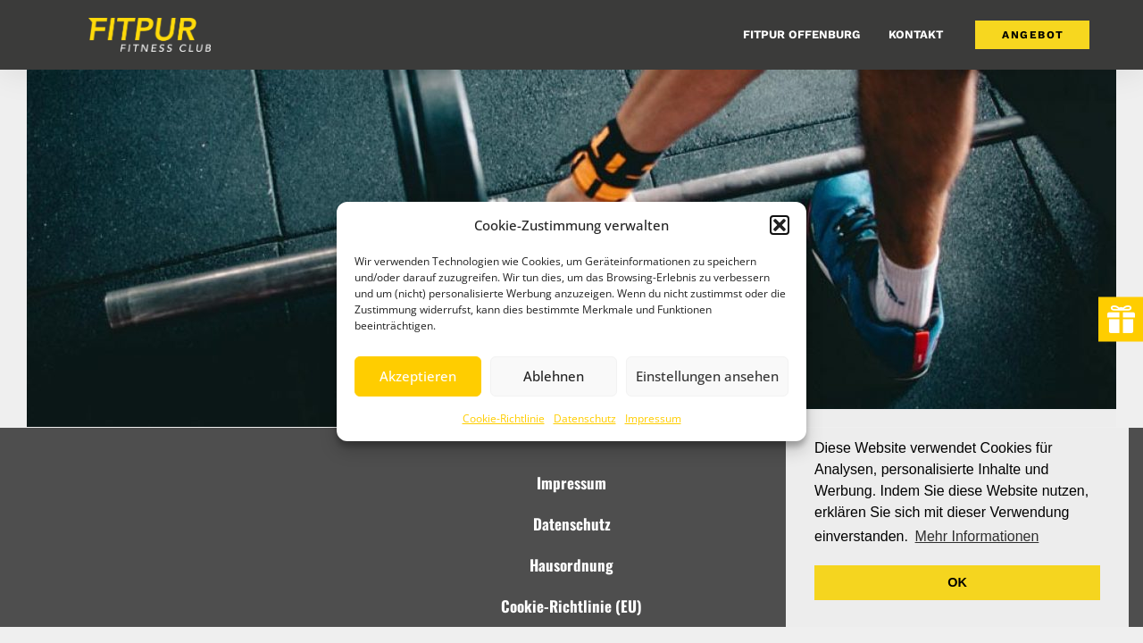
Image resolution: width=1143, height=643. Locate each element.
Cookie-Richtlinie (504, 418)
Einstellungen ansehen (707, 376)
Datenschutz (585, 418)
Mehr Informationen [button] (977, 536)
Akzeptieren (418, 376)
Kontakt (916, 34)
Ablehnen (553, 376)
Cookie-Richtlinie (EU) (571, 606)
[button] (779, 225)
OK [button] (957, 582)
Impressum (653, 418)
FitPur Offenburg (801, 34)
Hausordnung (571, 565)
